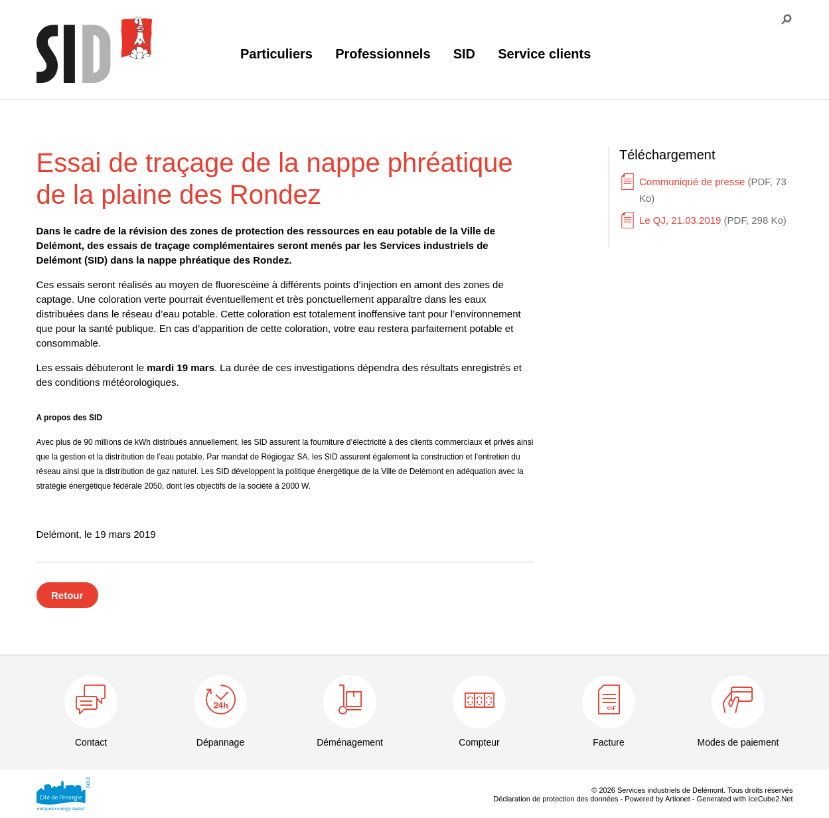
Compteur (479, 742)
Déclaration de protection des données (555, 799)
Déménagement (350, 742)
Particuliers (276, 53)
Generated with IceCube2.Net (745, 799)
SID (464, 53)
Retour (67, 595)
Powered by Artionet (657, 799)
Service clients (544, 53)
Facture (608, 742)
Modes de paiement (738, 742)
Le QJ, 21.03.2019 (713, 220)
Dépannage (220, 742)
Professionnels (382, 53)
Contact (91, 742)
